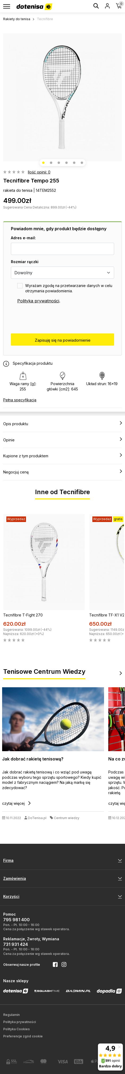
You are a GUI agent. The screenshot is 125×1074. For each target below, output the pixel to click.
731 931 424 (15, 944)
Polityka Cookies (16, 1029)
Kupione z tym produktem (62, 455)
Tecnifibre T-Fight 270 (23, 615)
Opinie (62, 439)
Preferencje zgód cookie (23, 1036)
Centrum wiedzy (66, 818)
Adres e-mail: (23, 238)
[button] (43, 163)
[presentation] (51, 318)
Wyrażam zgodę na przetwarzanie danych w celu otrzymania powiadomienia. (68, 288)
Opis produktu (62, 423)
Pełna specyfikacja (19, 400)
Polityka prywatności (38, 300)
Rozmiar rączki (24, 261)
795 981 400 (16, 919)
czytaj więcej (16, 803)
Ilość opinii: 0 (39, 172)
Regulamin (11, 1015)
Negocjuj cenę (62, 471)
